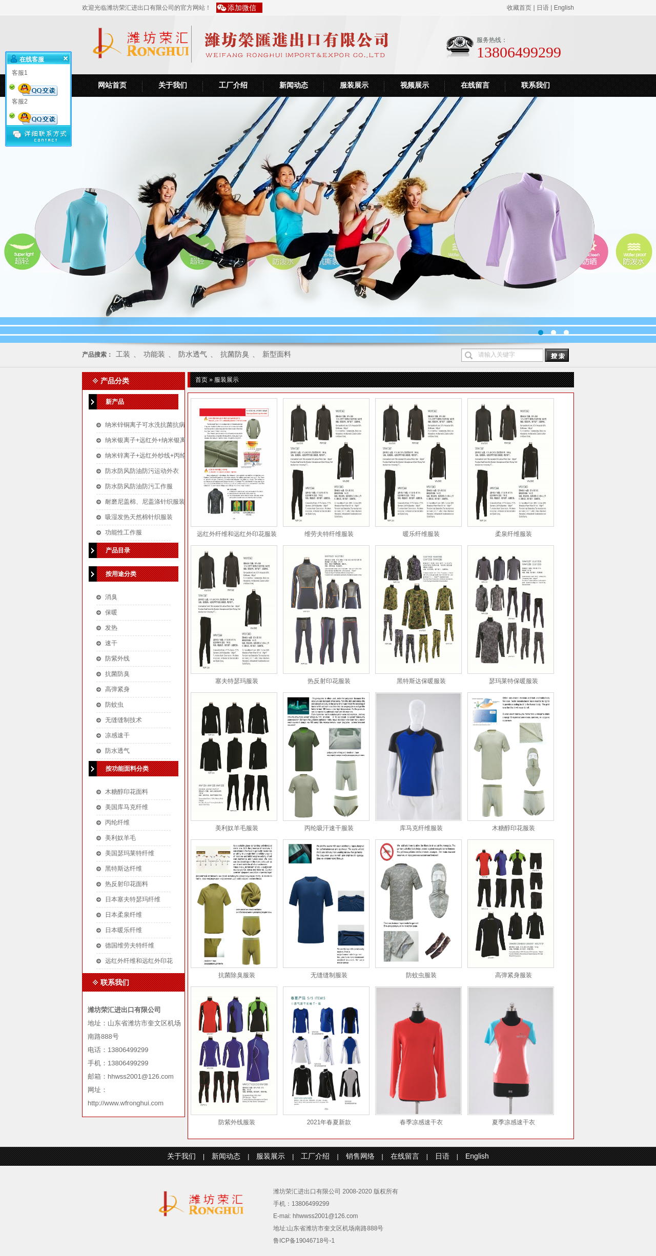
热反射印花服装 (329, 681)
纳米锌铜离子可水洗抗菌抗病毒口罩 (154, 424)
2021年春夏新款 (329, 1122)
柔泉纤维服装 (513, 534)
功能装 (154, 354)
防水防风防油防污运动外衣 (142, 471)
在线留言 (475, 85)
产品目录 (118, 550)
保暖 (111, 612)
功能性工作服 (123, 532)
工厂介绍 (233, 85)
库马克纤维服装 (421, 828)
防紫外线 (117, 658)
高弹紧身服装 (513, 975)
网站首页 (112, 85)
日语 (543, 7)
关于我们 (172, 85)
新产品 (115, 401)
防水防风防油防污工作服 (139, 486)
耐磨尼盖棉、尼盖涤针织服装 (145, 501)
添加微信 (242, 8)
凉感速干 (117, 735)
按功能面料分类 (127, 768)
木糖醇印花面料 (126, 791)
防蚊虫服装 (421, 975)
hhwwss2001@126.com (325, 1216)
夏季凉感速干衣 (513, 1122)
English (564, 7)
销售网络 (360, 1156)
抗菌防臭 (234, 354)
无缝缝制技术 (123, 720)
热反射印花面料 (126, 884)
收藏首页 (519, 7)
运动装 (328, 220)
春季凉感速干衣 (421, 1122)
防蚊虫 (114, 704)
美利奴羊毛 (120, 837)
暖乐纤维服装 (421, 534)
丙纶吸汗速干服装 (329, 828)
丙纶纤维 (117, 822)
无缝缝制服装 (329, 975)
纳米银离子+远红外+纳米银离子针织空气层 (164, 440)
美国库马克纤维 (126, 807)
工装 (123, 354)
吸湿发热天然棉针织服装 (139, 517)
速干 (111, 643)
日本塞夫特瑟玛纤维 (132, 899)
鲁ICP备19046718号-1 (304, 1240)
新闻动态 (293, 85)
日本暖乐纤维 (123, 930)
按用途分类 (121, 574)
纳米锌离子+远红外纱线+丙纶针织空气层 (161, 455)
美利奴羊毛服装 (236, 828)
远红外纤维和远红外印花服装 (237, 534)
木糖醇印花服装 (513, 828)
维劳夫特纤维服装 (329, 534)
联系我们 (535, 85)
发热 (111, 627)
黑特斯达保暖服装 (421, 681)
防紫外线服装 (236, 1122)
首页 (201, 379)
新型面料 (276, 354)
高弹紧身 (117, 689)
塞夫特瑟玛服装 (236, 681)
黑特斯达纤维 (123, 868)
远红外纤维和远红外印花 (139, 960)
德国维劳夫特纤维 (129, 945)
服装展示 (354, 85)
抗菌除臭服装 (236, 975)
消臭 (111, 597)
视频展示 (414, 85)
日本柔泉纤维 (123, 914)
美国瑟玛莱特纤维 (129, 853)
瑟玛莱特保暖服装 (513, 681)
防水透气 (192, 354)
